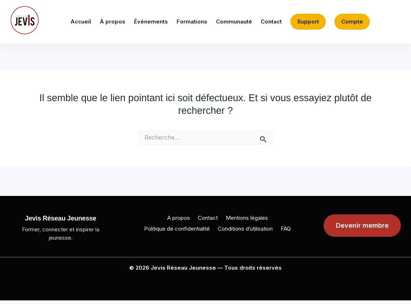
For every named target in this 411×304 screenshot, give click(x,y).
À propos (112, 21)
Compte (352, 21)
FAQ (286, 228)
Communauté (234, 21)
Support (308, 21)
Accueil (80, 21)
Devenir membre (362, 225)
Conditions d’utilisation (245, 228)
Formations (192, 21)
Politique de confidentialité (177, 228)
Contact (271, 21)
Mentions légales (247, 217)
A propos (178, 217)
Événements (151, 21)
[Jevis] (24, 20)
